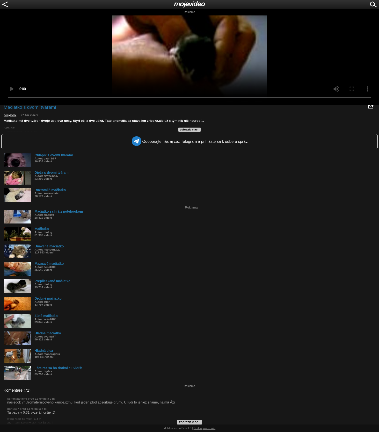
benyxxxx (10, 115)
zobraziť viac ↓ (190, 129)
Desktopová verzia (205, 428)
